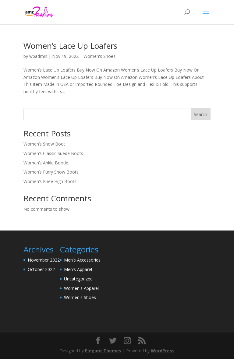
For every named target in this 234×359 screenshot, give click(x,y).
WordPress (163, 351)
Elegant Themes (103, 351)
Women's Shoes (99, 56)
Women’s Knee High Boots (49, 181)
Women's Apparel (81, 288)
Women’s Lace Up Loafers (70, 45)
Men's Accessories (82, 260)
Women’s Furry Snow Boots (51, 172)
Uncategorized (78, 279)
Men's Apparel (78, 269)
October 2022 (41, 269)
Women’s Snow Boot (44, 144)
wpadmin (38, 56)
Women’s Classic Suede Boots (53, 153)
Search (200, 114)
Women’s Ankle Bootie (45, 163)
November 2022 (44, 260)
